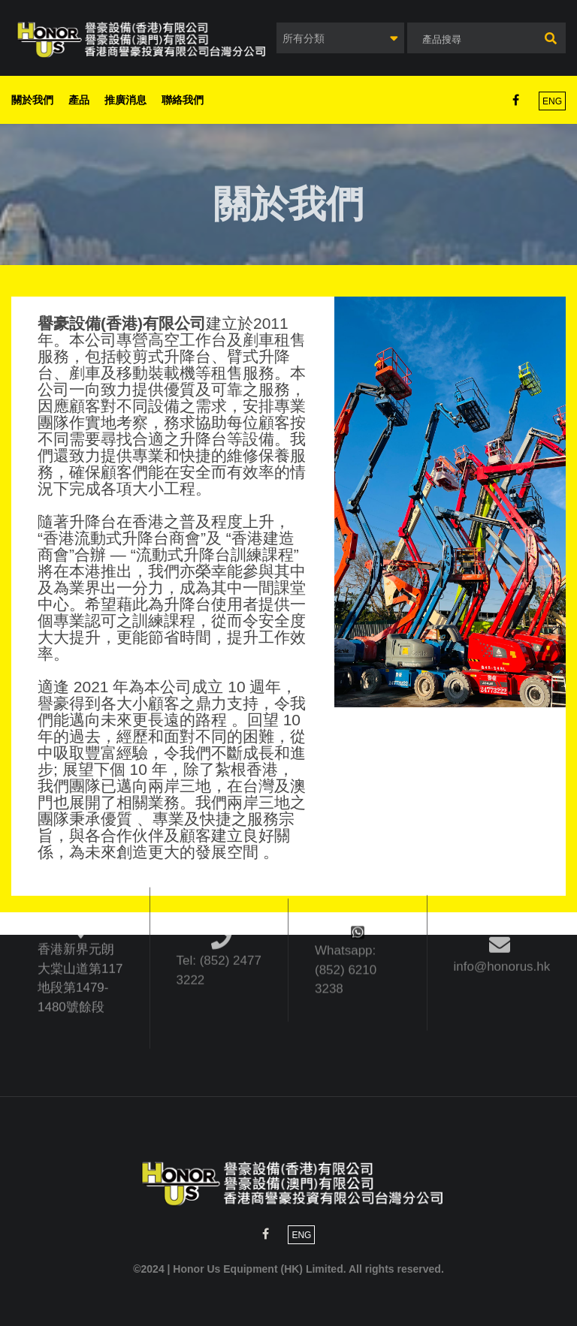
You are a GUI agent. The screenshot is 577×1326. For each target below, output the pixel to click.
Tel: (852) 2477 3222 (219, 929)
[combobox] (340, 38)
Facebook (515, 100)
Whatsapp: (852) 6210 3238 (345, 924)
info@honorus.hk (502, 931)
